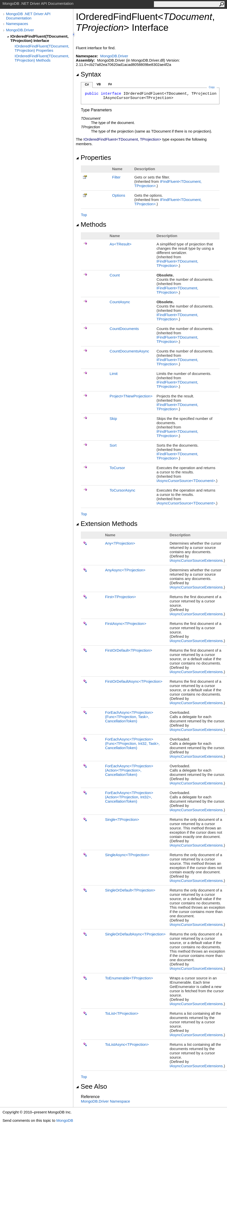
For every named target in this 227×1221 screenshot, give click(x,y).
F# (110, 84)
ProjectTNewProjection (131, 396)
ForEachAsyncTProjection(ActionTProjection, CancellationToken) (129, 770)
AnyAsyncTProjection (125, 570)
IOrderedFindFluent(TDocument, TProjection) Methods (42, 58)
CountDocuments (124, 328)
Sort (113, 445)
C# (87, 84)
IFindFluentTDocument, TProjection (177, 263)
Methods (91, 224)
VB (98, 84)
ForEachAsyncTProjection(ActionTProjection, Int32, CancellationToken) (129, 797)
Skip (113, 418)
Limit (114, 373)
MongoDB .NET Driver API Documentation (28, 16)
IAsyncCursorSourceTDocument (185, 480)
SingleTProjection (122, 819)
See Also (91, 1086)
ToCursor (117, 468)
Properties (93, 157)
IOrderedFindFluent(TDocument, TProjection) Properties (42, 48)
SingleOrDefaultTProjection (130, 890)
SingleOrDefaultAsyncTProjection (135, 934)
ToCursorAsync (122, 490)
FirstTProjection (120, 597)
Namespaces (17, 23)
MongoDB (64, 1120)
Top (84, 215)
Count (115, 275)
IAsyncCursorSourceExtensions (196, 560)
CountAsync (120, 302)
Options (118, 195)
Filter (116, 177)
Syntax (88, 74)
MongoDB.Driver (20, 30)
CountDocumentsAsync (129, 351)
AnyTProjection (120, 543)
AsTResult (121, 244)
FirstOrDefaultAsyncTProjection (134, 681)
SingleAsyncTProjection (127, 855)
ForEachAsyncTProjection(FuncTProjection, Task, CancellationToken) (129, 716)
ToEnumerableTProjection (129, 978)
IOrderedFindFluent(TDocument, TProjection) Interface (39, 38)
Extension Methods (107, 523)
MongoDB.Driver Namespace (105, 1101)
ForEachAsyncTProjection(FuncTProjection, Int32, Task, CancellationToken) (132, 743)
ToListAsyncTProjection (127, 1044)
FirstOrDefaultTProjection (128, 650)
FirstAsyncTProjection (125, 623)
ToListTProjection (122, 1013)
